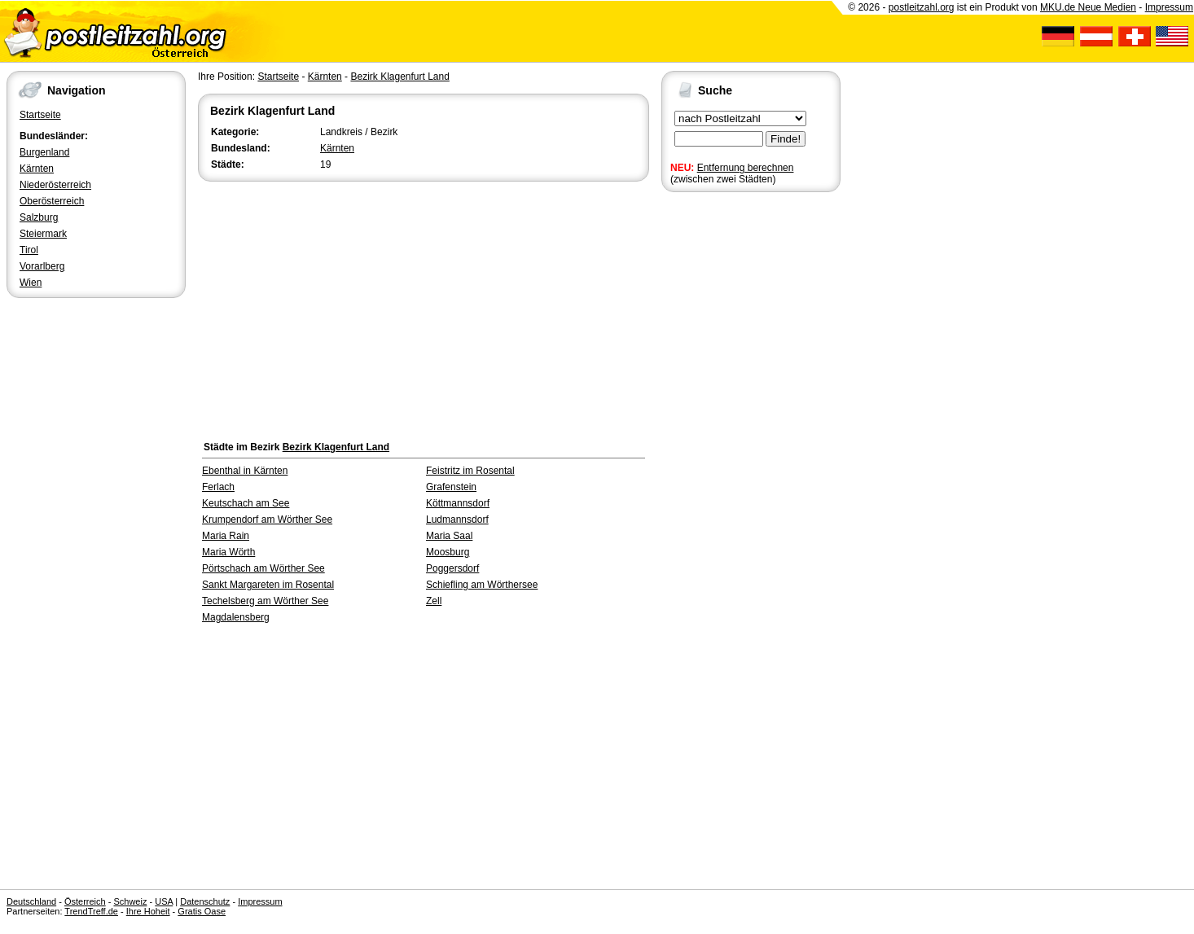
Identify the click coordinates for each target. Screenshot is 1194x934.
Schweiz (130, 901)
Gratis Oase (202, 911)
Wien (31, 282)
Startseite (40, 115)
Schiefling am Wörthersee (482, 584)
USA (164, 901)
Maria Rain (225, 536)
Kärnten (37, 168)
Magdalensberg (236, 617)
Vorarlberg (42, 266)
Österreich (85, 901)
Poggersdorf (452, 568)
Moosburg (447, 552)
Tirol (29, 250)
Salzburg (39, 217)
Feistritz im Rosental (470, 470)
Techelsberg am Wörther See (265, 601)
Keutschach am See (245, 503)
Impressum (1169, 7)
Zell (433, 601)
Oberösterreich (52, 201)
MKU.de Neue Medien (1088, 7)
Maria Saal (449, 536)
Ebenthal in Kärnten (245, 470)
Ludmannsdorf (457, 519)
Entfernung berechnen (745, 167)
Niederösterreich (55, 185)
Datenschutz (205, 901)
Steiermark (43, 233)
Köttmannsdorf (457, 503)
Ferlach (218, 487)
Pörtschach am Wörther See (263, 568)
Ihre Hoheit (148, 911)
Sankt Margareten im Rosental (268, 584)
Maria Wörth (228, 552)
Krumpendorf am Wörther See (267, 519)
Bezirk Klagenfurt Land (399, 76)
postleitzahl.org (922, 7)
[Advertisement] (423, 307)
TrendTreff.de (91, 911)
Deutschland (31, 901)
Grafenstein (451, 487)
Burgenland (44, 152)
